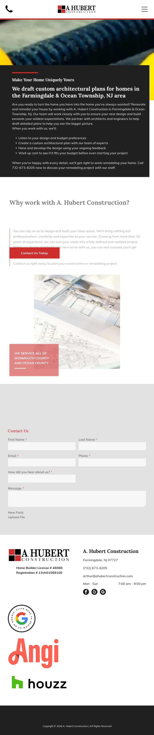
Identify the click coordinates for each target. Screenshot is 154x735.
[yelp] (94, 573)
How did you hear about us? (29, 512)
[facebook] (86, 573)
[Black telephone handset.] (9, 14)
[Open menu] (145, 9)
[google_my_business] (103, 573)
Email (12, 496)
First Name (16, 480)
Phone (83, 496)
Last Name (87, 480)
